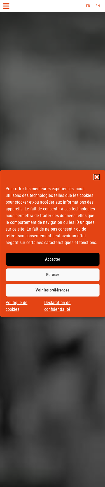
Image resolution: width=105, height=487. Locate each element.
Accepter (52, 260)
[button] (96, 178)
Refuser (52, 276)
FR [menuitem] (88, 6)
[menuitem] (88, 6)
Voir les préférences (52, 291)
